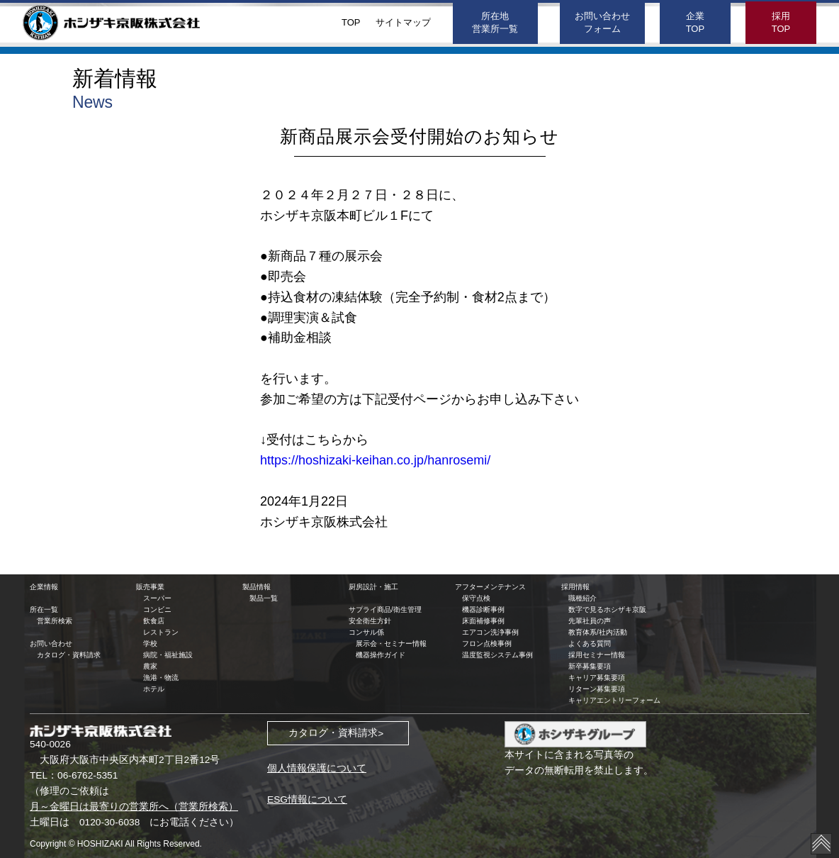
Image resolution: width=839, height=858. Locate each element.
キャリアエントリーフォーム (614, 700)
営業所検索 (54, 621)
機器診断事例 (483, 609)
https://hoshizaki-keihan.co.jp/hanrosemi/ (375, 460)
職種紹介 (582, 598)
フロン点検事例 (487, 643)
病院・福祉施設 (168, 655)
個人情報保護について (316, 768)
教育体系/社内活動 (597, 632)
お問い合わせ (51, 643)
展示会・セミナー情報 (391, 643)
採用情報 (575, 587)
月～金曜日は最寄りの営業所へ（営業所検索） (134, 806)
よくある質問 (589, 643)
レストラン (161, 632)
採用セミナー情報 (596, 655)
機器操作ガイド (380, 655)
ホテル (153, 689)
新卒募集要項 (589, 666)
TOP (351, 22)
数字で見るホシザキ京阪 (607, 609)
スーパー (157, 598)
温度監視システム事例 (497, 655)
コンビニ (157, 609)
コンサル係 (366, 632)
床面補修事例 (483, 621)
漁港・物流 (161, 677)
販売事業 (150, 587)
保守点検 (476, 598)
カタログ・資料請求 (69, 655)
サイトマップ (403, 22)
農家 (150, 666)
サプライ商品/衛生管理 (385, 609)
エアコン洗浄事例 (490, 632)
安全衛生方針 (370, 621)
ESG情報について (307, 799)
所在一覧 (44, 609)
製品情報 (256, 587)
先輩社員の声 (589, 621)
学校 (150, 643)
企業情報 (44, 587)
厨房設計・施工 (373, 587)
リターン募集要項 (596, 689)
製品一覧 (263, 598)
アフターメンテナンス (490, 587)
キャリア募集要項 (596, 677)
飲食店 (153, 621)
